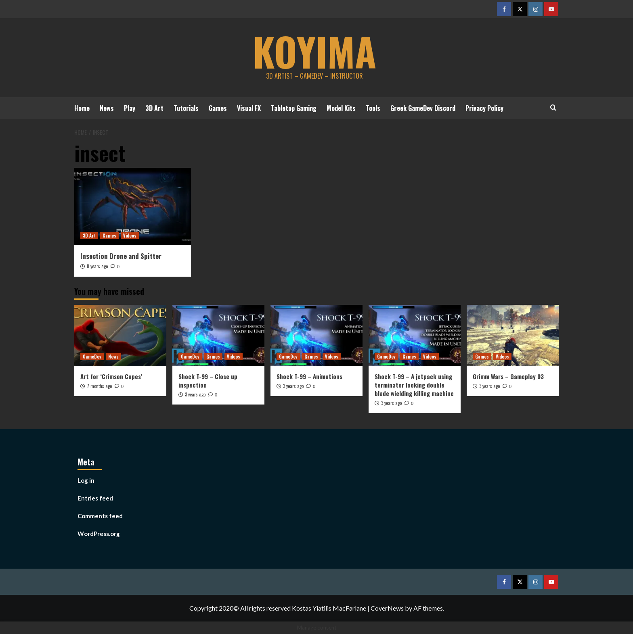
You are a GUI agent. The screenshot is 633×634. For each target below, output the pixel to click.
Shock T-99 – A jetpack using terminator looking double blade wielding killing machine (414, 384)
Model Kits (341, 108)
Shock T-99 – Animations (309, 375)
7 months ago (99, 385)
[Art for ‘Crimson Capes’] (120, 335)
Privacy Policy (484, 108)
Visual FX (249, 108)
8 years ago (97, 266)
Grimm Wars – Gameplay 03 (508, 375)
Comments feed (100, 515)
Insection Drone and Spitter (120, 256)
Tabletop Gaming (293, 108)
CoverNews (387, 608)
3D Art (154, 108)
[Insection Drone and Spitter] (132, 206)
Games (218, 108)
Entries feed (95, 498)
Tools (373, 108)
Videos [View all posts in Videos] (129, 235)
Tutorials (186, 108)
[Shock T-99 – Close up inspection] (218, 335)
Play (129, 108)
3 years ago (195, 394)
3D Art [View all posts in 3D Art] (89, 235)
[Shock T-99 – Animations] (316, 335)
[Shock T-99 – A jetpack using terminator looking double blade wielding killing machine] (415, 335)
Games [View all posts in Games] (109, 235)
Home (82, 108)
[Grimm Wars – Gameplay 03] (513, 335)
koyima (314, 50)
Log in (86, 480)
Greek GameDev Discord (422, 108)
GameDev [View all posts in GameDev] (92, 356)
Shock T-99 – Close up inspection (207, 380)
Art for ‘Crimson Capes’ (111, 375)
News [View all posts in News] (113, 356)
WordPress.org (99, 533)
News (107, 108)
